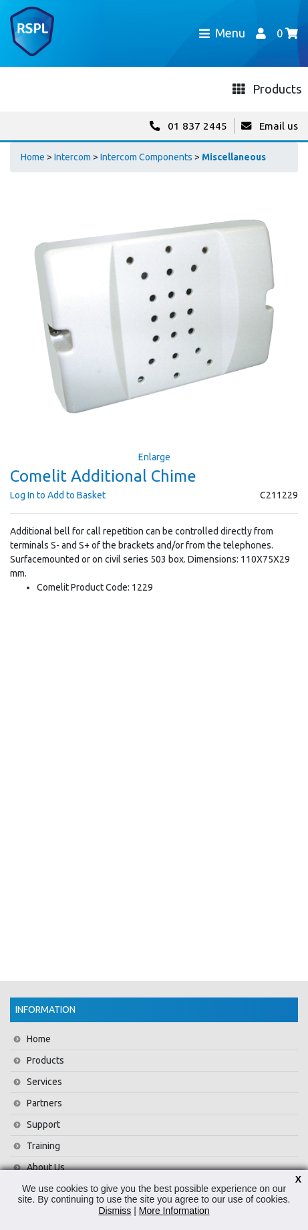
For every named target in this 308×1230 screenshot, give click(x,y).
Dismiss (114, 1210)
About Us (46, 1167)
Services (44, 1081)
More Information (174, 1210)
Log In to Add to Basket (58, 495)
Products (45, 1060)
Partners (44, 1103)
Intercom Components (146, 157)
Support (43, 1124)
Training (43, 1145)
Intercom (72, 157)
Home (33, 157)
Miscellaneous (234, 157)
